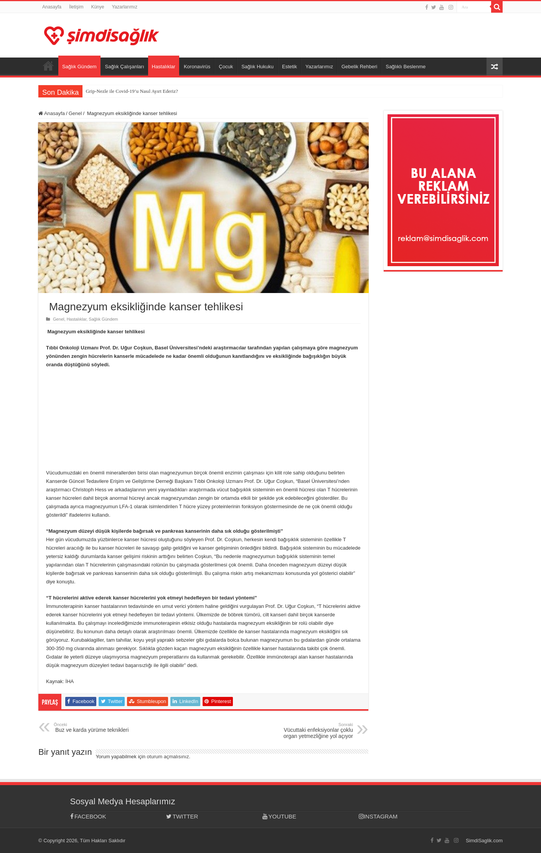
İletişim (76, 7)
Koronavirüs (197, 66)
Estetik (289, 66)
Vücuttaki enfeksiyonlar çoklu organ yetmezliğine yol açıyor (313, 730)
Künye (97, 7)
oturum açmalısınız (168, 756)
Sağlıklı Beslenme (406, 66)
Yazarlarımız (124, 7)
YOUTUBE (279, 816)
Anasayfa (51, 7)
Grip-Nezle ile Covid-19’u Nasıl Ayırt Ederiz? (132, 91)
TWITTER (182, 816)
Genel (75, 113)
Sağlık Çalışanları (124, 66)
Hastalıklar (163, 66)
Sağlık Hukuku (257, 66)
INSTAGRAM (378, 816)
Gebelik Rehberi (359, 66)
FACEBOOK (88, 816)
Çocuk (226, 66)
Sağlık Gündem (79, 66)
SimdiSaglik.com (484, 840)
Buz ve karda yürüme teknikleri (93, 727)
